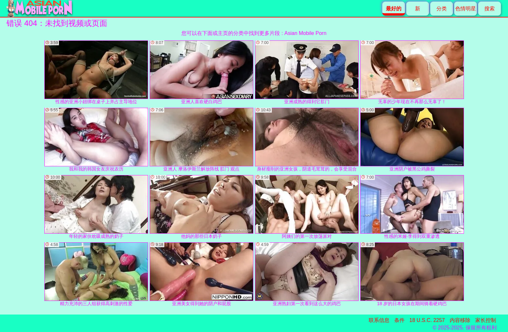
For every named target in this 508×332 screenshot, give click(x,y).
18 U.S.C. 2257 (427, 320)
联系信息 (379, 320)
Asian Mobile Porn (305, 33)
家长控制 (485, 320)
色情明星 (465, 8)
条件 (399, 320)
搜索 (489, 8)
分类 (441, 8)
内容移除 (460, 320)
